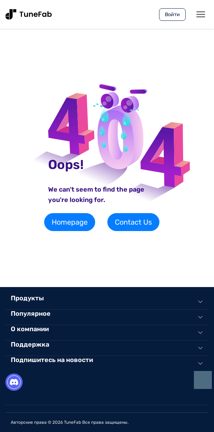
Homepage (70, 222)
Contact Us (133, 222)
